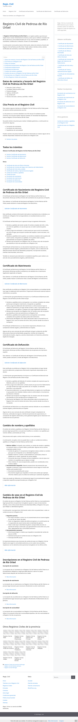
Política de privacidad (9, 698)
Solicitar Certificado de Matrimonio (16, 156)
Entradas (5, 688)
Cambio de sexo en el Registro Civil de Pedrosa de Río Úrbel (22, 73)
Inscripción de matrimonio (13, 178)
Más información (10, 485)
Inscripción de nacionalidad (14, 182)
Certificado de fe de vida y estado (15, 169)
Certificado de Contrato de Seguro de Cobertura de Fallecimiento (24, 167)
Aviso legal (6, 693)
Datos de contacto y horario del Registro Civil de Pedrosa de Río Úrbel (24, 59)
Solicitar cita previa (11, 139)
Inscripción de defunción (13, 180)
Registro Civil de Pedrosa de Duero (12, 666)
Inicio (4, 11)
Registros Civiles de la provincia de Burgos (14, 664)
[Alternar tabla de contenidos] (42, 57)
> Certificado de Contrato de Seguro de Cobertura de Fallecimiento (65, 61)
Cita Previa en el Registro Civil (13, 61)
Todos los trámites (10, 63)
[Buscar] (73, 677)
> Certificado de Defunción (65, 48)
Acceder (30, 681)
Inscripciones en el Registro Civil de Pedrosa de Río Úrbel (21, 75)
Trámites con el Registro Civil (11, 683)
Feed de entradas (33, 683)
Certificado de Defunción (61, 11)
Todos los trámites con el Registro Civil (14, 15)
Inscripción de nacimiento (13, 176)
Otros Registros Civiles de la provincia (16, 77)
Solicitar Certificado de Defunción (15, 158)
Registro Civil (12, 11)
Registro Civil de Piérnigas (10, 667)
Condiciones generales (9, 695)
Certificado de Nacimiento (26, 11)
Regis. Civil (8, 4)
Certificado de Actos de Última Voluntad (17, 165)
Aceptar (61, 721)
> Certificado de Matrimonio (65, 46)
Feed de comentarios (34, 685)
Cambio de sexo (10, 174)
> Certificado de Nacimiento (65, 43)
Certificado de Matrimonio (44, 11)
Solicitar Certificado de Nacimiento (16, 154)
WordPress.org (32, 688)
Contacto (5, 690)
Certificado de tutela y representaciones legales (19, 171)
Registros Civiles (7, 685)
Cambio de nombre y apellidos (13, 71)
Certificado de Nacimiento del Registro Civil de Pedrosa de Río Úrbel (24, 65)
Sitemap (5, 702)
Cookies (5, 700)
